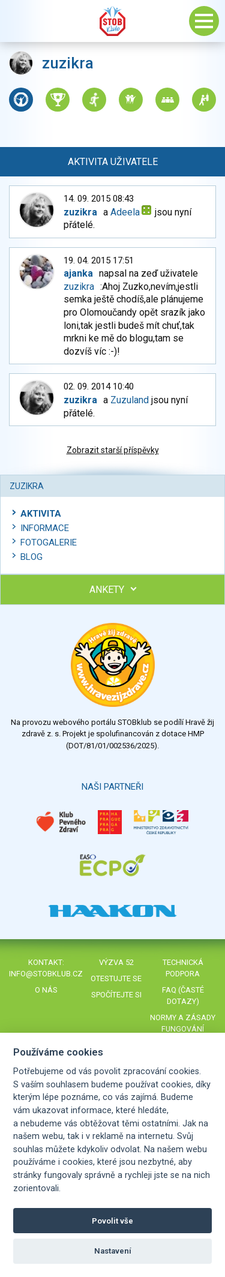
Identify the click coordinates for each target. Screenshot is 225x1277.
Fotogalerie (48, 542)
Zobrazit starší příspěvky (113, 450)
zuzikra (79, 286)
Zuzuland (129, 400)
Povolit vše (112, 1220)
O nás (46, 989)
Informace (44, 528)
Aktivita (40, 513)
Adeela (125, 212)
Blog (31, 556)
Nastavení (112, 1250)
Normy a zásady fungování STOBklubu (182, 1029)
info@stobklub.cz (46, 973)
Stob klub (113, 21)
